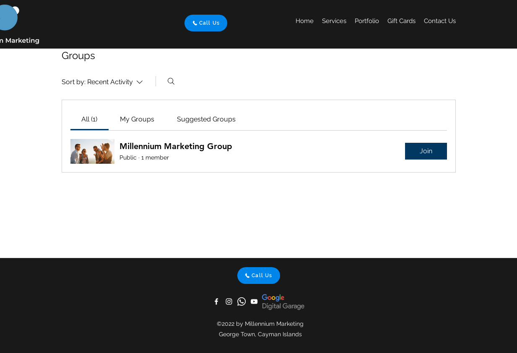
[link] (89, 119)
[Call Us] (205, 23)
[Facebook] (216, 301)
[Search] (171, 81)
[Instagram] (229, 301)
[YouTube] (254, 301)
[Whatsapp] (241, 301)
